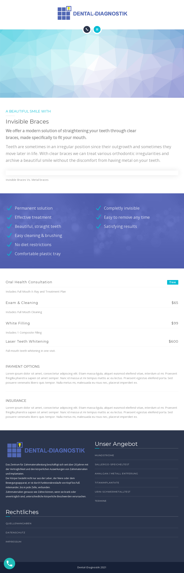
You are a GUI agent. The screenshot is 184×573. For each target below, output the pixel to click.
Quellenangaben (18, 523)
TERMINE (101, 500)
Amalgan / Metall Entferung (116, 473)
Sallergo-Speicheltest (112, 464)
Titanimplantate (107, 482)
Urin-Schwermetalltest (113, 491)
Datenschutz (15, 532)
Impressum (13, 541)
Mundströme (104, 455)
